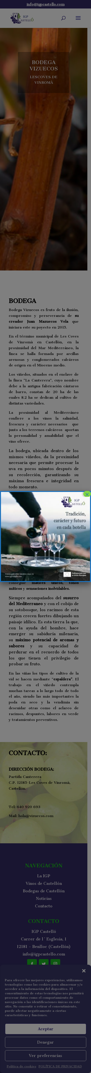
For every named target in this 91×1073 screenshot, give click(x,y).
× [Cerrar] (87, 494)
